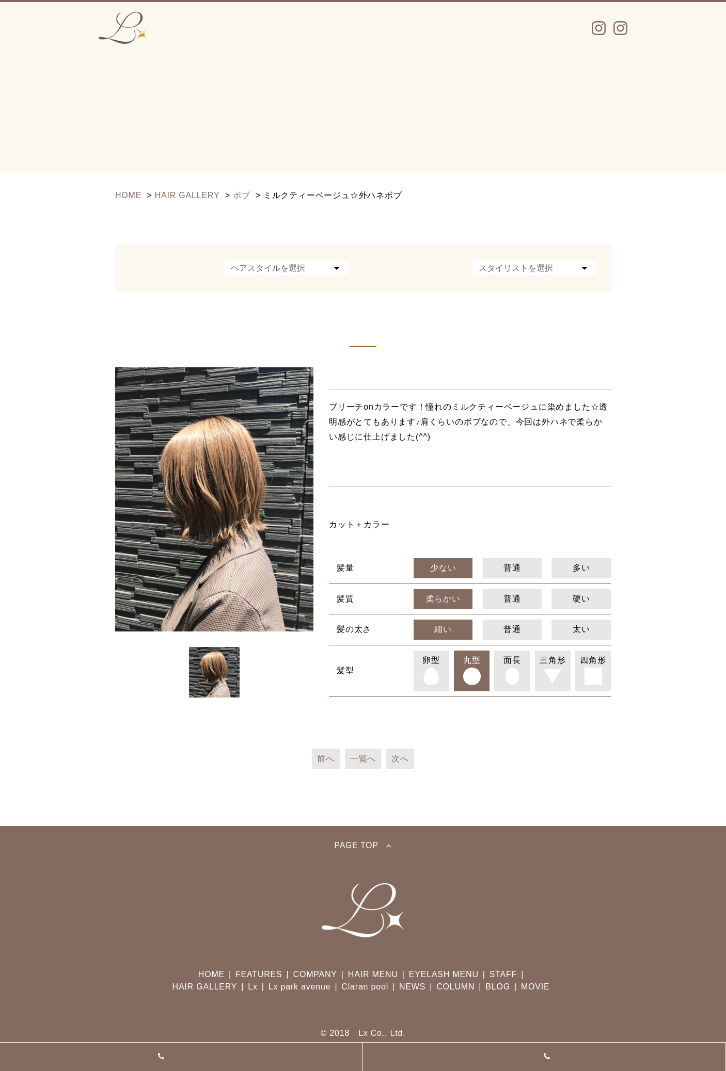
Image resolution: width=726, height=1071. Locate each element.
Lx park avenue (544, 1056)
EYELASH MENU (444, 974)
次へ (400, 758)
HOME (211, 974)
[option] (214, 499)
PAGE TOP (363, 845)
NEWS (481, 28)
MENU (269, 28)
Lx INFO (203, 28)
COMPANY (315, 974)
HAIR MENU (373, 974)
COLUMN (455, 986)
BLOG (497, 986)
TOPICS (545, 28)
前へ (326, 758)
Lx (181, 1056)
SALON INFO (407, 28)
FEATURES (258, 974)
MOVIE (535, 986)
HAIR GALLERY (205, 986)
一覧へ (363, 758)
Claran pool (364, 986)
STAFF (331, 28)
